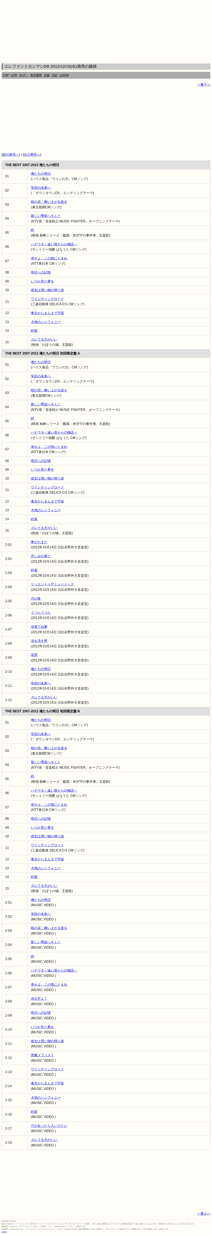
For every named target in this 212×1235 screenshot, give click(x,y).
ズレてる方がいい (44, 339)
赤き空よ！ (39, 998)
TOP (6, 75)
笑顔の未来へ (41, 187)
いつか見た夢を (42, 281)
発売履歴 (36, 75)
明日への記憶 (41, 272)
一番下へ (203, 84)
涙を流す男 (39, 641)
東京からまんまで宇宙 (47, 313)
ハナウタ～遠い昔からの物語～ (54, 244)
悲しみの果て (41, 556)
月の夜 (36, 598)
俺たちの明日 (41, 173)
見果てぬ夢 (39, 626)
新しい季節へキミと (46, 216)
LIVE (14, 75)
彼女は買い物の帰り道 (47, 290)
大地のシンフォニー (46, 322)
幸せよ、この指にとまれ (49, 258)
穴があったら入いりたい (49, 1126)
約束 (34, 330)
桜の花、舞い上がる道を (49, 202)
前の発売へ (10, 154)
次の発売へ (32, 154)
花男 (34, 655)
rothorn (4, 1232)
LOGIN (64, 75)
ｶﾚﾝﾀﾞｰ (23, 75)
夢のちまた (39, 542)
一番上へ (203, 1213)
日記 (55, 75)
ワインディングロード (47, 299)
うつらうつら (41, 612)
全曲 (47, 75)
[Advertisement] (106, 32)
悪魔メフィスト (42, 1055)
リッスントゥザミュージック (52, 584)
